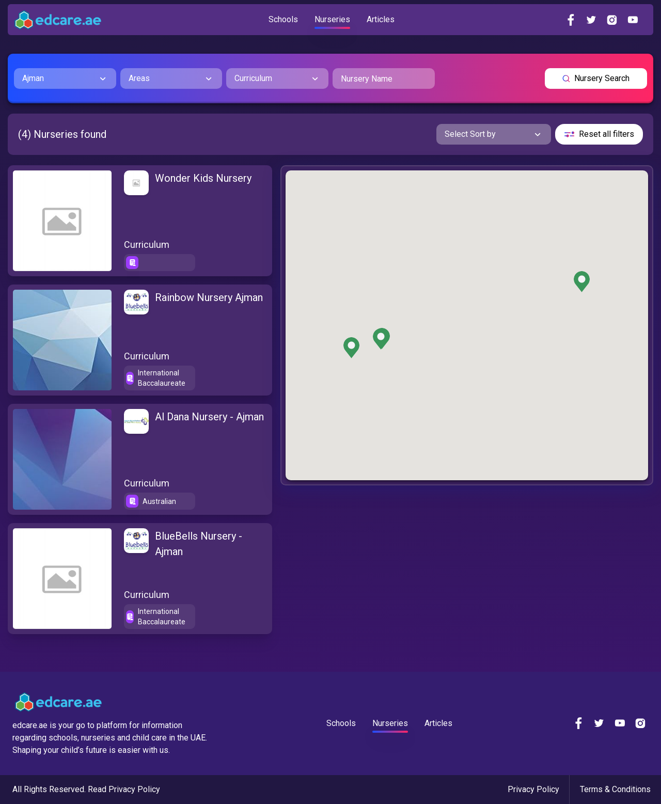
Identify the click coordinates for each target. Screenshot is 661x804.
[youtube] (632, 19)
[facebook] (570, 19)
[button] (351, 347)
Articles (381, 19)
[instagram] (612, 19)
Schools (283, 19)
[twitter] (591, 19)
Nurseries (332, 19)
